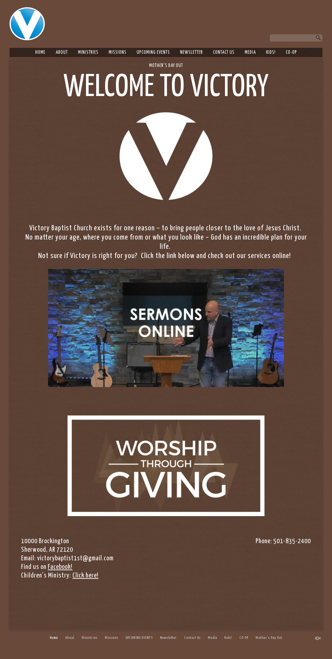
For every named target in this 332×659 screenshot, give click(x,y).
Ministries (88, 52)
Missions (117, 52)
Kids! (271, 52)
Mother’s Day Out (166, 65)
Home (40, 52)
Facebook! (60, 567)
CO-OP (291, 52)
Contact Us (224, 52)
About (62, 52)
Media (250, 52)
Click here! (85, 575)
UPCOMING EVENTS (153, 52)
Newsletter (191, 52)
